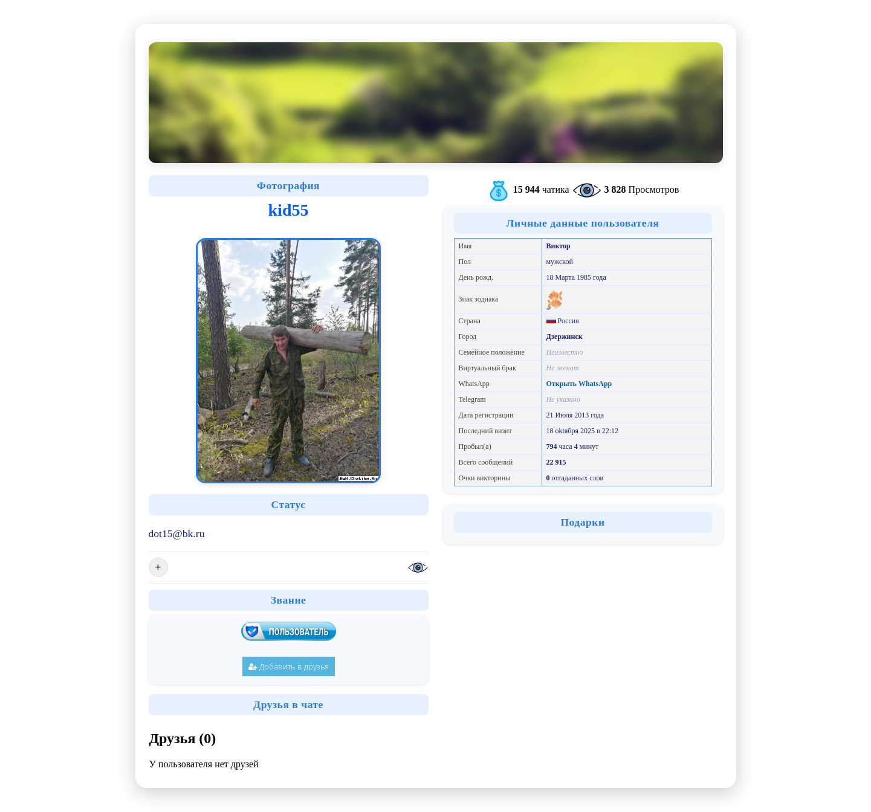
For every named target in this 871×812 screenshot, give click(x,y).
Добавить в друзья (288, 666)
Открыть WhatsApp (579, 383)
